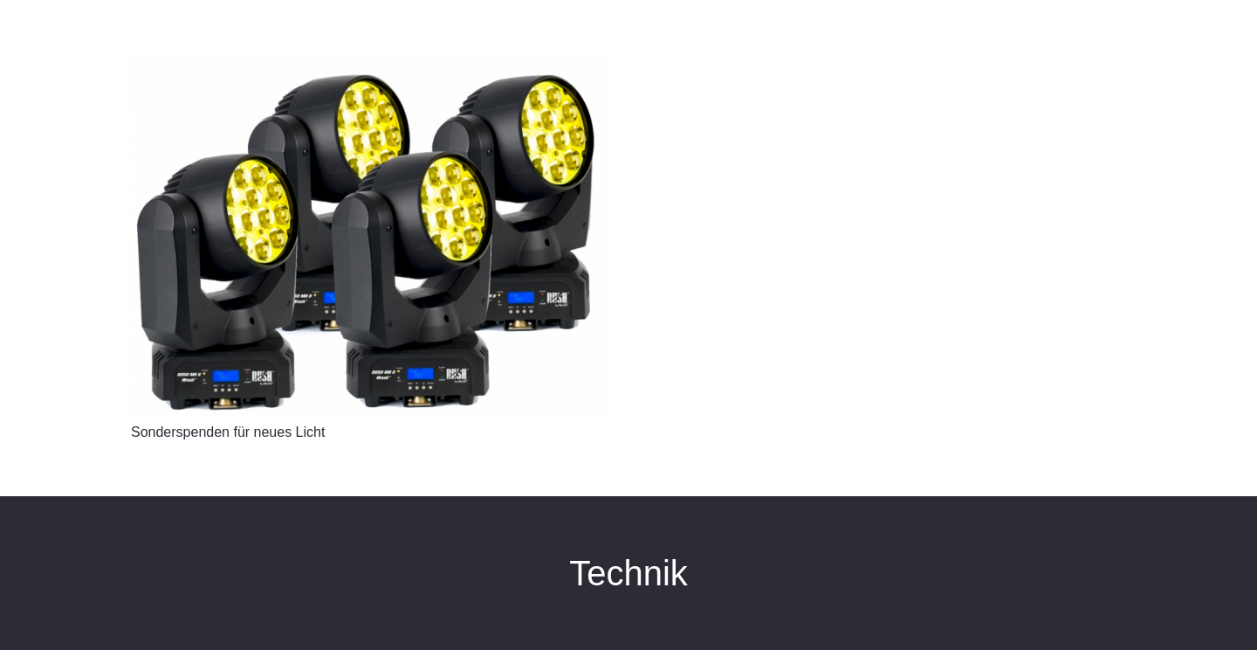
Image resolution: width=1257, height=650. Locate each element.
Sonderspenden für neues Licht (228, 432)
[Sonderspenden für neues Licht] (369, 236)
